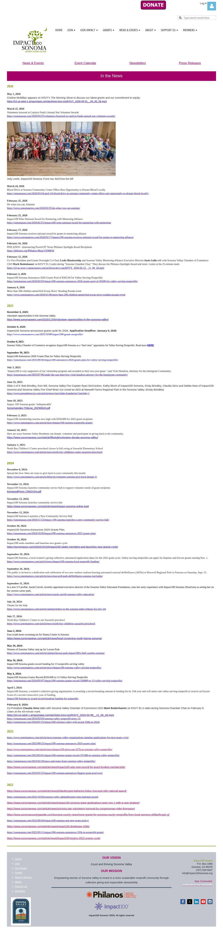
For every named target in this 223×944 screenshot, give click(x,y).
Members (20, 891)
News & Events (23, 877)
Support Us (21, 886)
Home (18, 859)
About (18, 882)
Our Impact (21, 868)
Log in (211, 6)
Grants (18, 872)
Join (17, 863)
